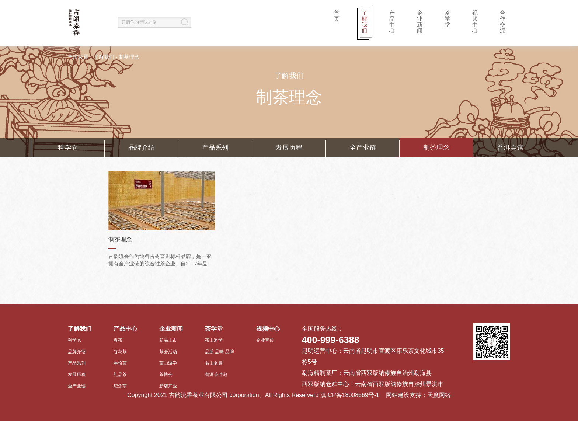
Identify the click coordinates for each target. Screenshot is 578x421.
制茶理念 (129, 57)
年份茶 (120, 363)
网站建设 (398, 395)
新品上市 (168, 340)
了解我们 (364, 22)
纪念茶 (120, 386)
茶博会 (166, 374)
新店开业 (168, 386)
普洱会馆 (510, 147)
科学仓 (68, 147)
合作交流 (502, 22)
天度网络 (439, 395)
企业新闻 (419, 22)
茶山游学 (168, 363)
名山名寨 (214, 363)
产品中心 (392, 22)
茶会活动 (168, 351)
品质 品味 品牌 (219, 351)
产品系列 (215, 147)
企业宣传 (265, 340)
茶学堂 (447, 19)
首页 (337, 16)
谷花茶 (120, 351)
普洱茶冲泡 (216, 374)
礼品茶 (120, 374)
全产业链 (362, 147)
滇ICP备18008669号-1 (349, 395)
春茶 (118, 340)
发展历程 (289, 147)
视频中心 (475, 22)
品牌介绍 (141, 147)
